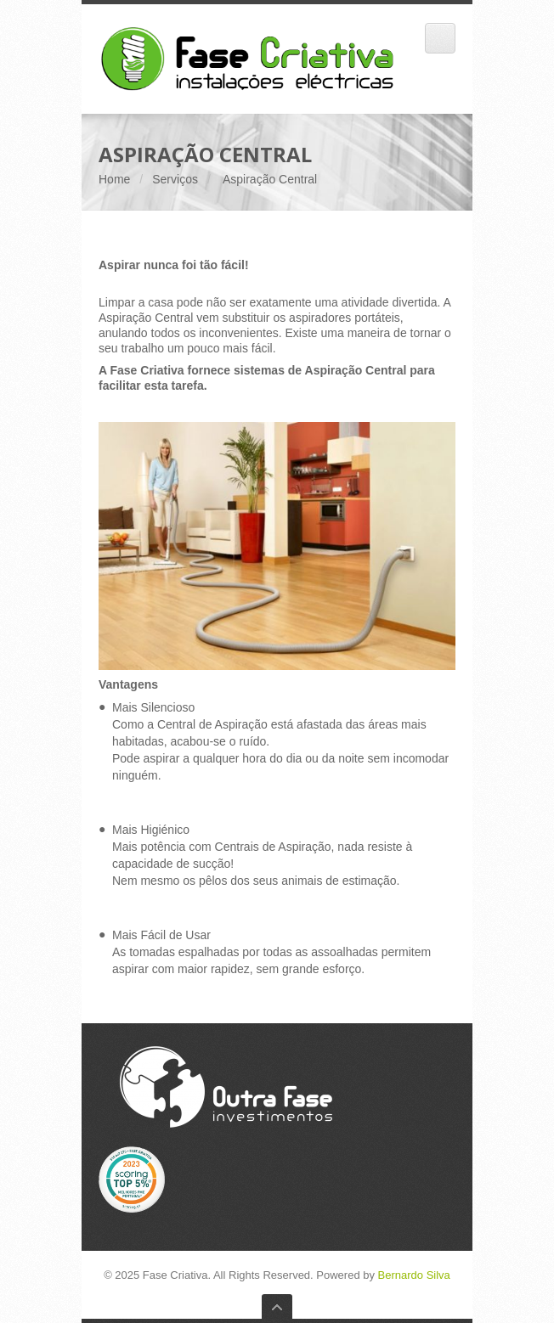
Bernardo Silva (414, 1275)
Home (114, 179)
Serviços (175, 179)
